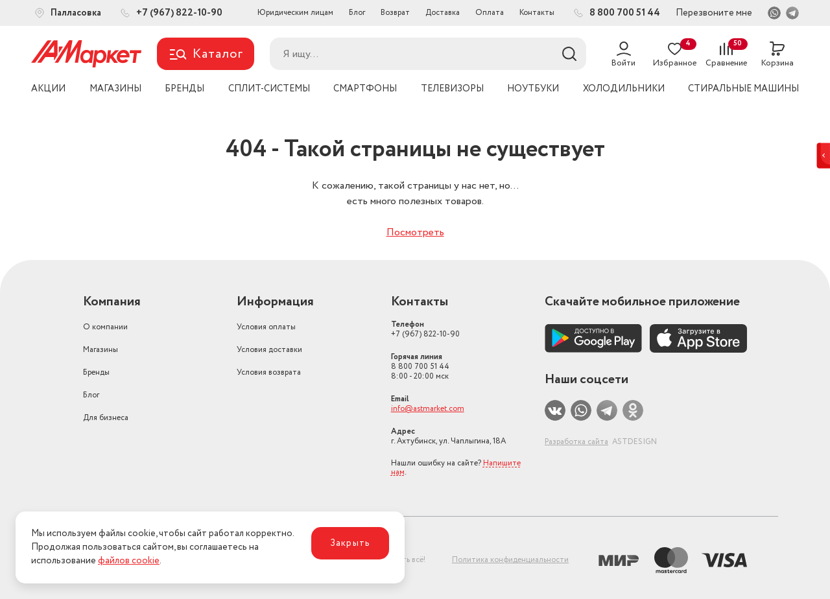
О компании (105, 327)
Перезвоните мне (714, 13)
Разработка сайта (576, 441)
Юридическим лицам (295, 12)
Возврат (395, 12)
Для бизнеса (105, 418)
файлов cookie (129, 560)
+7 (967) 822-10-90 (425, 329)
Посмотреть (415, 232)
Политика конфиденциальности (510, 559)
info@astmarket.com (427, 408)
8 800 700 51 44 (420, 366)
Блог (357, 12)
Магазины (100, 350)
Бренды (96, 372)
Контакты (536, 12)
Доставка (442, 12)
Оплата (489, 12)
